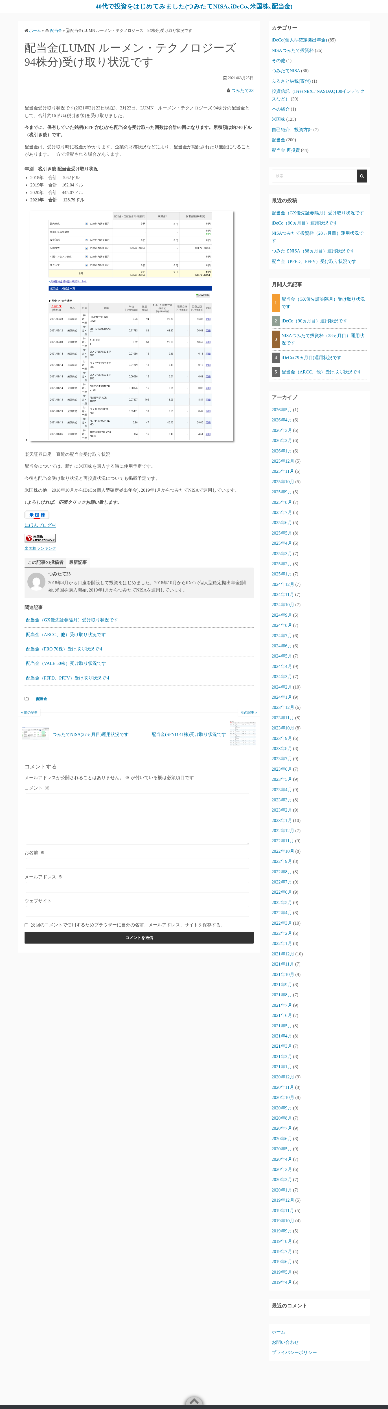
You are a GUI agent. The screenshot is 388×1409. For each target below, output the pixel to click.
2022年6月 (282, 892)
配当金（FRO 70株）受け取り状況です (65, 649)
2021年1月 (282, 1066)
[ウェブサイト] (137, 911)
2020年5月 (282, 1148)
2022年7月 (282, 881)
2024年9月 (282, 614)
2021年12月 (283, 953)
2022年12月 (283, 830)
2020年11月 (283, 1087)
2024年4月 (282, 666)
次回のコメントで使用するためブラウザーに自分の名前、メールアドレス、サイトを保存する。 (128, 924)
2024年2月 (282, 686)
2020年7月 (282, 1128)
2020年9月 (282, 1107)
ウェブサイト (38, 900)
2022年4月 (282, 912)
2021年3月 (282, 1046)
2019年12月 (283, 1200)
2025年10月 (283, 481)
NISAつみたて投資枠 (293, 50)
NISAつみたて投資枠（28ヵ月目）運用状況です (323, 339)
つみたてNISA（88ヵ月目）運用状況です (313, 251)
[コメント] (137, 819)
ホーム (278, 1331)
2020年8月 (282, 1117)
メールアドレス (44, 876)
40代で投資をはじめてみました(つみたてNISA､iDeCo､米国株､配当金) (194, 6)
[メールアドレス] (137, 887)
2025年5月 (282, 532)
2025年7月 (282, 512)
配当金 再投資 (286, 150)
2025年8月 (282, 502)
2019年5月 (282, 1271)
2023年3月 (282, 799)
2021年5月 (282, 1025)
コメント (37, 787)
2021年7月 (282, 1005)
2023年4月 (282, 789)
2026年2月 (282, 440)
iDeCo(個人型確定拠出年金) (299, 40)
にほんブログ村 (40, 525)
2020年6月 (282, 1138)
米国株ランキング (40, 548)
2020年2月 (282, 1179)
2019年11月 (283, 1210)
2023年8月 (282, 748)
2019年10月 (283, 1220)
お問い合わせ (285, 1342)
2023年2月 (282, 810)
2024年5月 (282, 656)
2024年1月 (282, 696)
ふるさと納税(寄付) (291, 80)
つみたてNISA (286, 70)
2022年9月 (282, 861)
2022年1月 (282, 943)
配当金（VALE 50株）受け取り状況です (66, 663)
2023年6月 (282, 768)
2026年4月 (282, 419)
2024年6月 (282, 645)
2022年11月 (283, 840)
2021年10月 (283, 974)
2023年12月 (283, 707)
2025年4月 (282, 543)
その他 (278, 60)
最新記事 (78, 562)
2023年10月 (283, 728)
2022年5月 (282, 902)
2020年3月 (282, 1169)
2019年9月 (282, 1230)
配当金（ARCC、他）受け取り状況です (66, 634)
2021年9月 (282, 984)
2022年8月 (282, 871)
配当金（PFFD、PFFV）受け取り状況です (68, 677)
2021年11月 (283, 964)
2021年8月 (282, 994)
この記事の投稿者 (45, 562)
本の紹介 (281, 108)
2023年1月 (282, 820)
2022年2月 (282, 933)
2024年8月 (282, 625)
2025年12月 (283, 460)
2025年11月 (283, 471)
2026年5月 (282, 409)
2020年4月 (282, 1159)
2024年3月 (282, 676)
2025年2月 (282, 563)
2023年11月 (283, 717)
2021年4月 (282, 1035)
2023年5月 (282, 779)
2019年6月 (282, 1261)
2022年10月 (283, 851)
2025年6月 (282, 522)
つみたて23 (242, 90)
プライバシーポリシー (294, 1352)
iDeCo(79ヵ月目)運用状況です (311, 357)
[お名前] (137, 863)
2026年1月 (282, 450)
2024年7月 (282, 635)
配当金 (41, 699)
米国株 (278, 119)
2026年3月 (282, 430)
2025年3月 (282, 553)
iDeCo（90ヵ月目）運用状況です (305, 222)
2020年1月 (282, 1189)
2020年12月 (283, 1076)
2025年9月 (282, 491)
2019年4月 (282, 1282)
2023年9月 (282, 738)
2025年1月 (282, 573)
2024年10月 (283, 604)
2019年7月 (282, 1251)
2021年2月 (282, 1056)
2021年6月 (282, 1015)
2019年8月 (282, 1241)
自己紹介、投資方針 (292, 129)
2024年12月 (283, 584)
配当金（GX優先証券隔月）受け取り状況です (72, 619)
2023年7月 (282, 758)
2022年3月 (282, 922)
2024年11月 (283, 594)
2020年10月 (283, 1097)
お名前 (35, 852)
